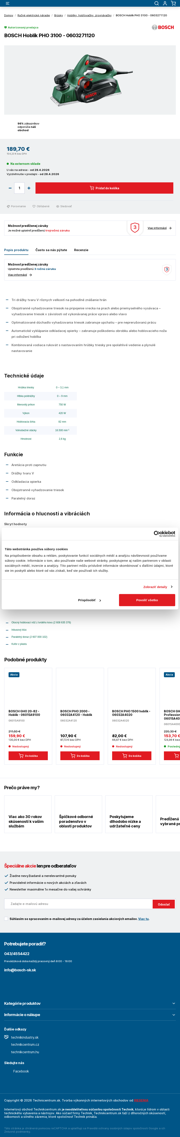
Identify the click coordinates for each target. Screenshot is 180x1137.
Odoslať (164, 904)
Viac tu (143, 919)
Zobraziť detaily (155, 586)
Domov (8, 15)
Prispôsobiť (89, 600)
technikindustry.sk (21, 1037)
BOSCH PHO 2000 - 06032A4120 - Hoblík (76, 713)
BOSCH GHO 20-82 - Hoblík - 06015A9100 (24, 713)
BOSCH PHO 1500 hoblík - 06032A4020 (131, 713)
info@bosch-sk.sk (20, 970)
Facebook (16, 1071)
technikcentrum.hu (21, 1052)
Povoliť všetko (147, 600)
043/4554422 (16, 954)
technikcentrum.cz (21, 1044)
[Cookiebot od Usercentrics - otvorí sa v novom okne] (157, 534)
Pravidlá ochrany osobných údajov (109, 1128)
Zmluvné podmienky (17, 1131)
